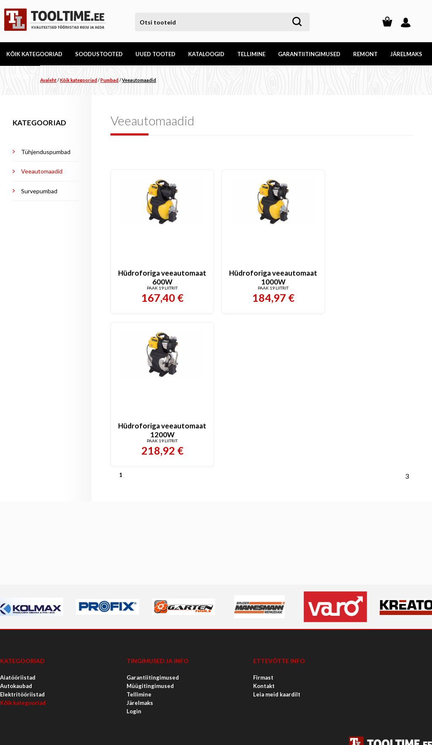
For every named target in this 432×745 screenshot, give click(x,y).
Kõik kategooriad (78, 80)
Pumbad (109, 80)
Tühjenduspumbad (45, 151)
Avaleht (48, 80)
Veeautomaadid (139, 80)
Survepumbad (39, 191)
